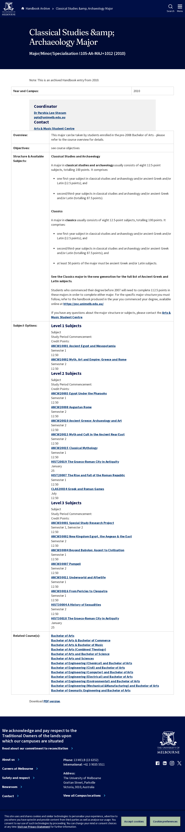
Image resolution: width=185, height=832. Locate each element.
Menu (180, 8)
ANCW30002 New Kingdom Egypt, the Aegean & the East (91, 536)
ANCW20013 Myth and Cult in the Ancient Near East (88, 434)
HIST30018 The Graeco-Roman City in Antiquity (85, 618)
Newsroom (9, 787)
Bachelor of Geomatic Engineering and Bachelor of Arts (90, 690)
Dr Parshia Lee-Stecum (50, 113)
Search (170, 8)
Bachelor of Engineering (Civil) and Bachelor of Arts (88, 668)
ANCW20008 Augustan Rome (71, 407)
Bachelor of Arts (62, 636)
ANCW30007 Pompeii (66, 564)
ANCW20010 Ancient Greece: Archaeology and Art (86, 421)
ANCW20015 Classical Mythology (74, 448)
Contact (8, 796)
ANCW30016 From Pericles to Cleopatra (79, 591)
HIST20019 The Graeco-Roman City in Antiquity (85, 462)
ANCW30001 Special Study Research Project (82, 523)
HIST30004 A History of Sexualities (76, 605)
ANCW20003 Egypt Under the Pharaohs (79, 393)
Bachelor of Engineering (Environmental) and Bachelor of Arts (95, 681)
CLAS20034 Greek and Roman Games (77, 489)
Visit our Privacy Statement (34, 826)
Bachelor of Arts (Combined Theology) (78, 649)
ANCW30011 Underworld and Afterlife (78, 577)
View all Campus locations (82, 796)
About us (8, 760)
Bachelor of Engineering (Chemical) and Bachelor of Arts (91, 663)
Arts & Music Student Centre (54, 128)
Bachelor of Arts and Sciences (72, 658)
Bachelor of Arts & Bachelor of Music (77, 645)
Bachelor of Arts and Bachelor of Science (80, 654)
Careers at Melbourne (17, 769)
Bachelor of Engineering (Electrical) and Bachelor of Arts (91, 677)
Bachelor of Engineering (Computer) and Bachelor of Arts (92, 672)
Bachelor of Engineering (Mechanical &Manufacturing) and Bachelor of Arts (105, 686)
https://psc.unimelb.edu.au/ (83, 304)
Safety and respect (16, 778)
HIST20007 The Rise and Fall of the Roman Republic (88, 475)
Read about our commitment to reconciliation (35, 748)
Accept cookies (134, 821)
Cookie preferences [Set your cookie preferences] (165, 821)
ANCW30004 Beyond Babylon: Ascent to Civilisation (87, 550)
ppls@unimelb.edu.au (49, 117)
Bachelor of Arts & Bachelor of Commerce (80, 640)
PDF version (52, 701)
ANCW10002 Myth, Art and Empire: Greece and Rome (88, 359)
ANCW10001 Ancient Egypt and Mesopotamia (83, 346)
